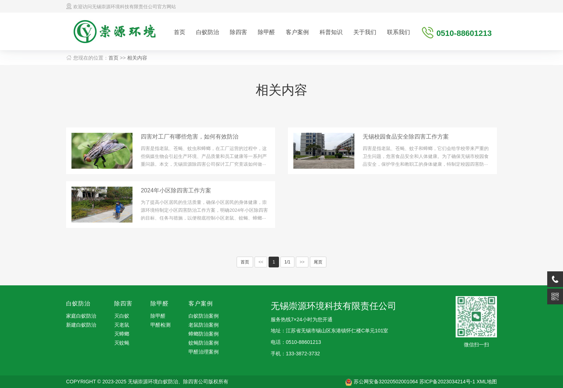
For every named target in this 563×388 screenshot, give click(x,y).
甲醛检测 (160, 325)
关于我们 (364, 32)
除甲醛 (266, 32)
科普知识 (331, 32)
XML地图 (486, 381)
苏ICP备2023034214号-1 (447, 381)
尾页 (318, 262)
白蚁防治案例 (204, 316)
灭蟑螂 (121, 334)
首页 (179, 32)
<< (261, 262)
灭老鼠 (121, 325)
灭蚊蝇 (121, 343)
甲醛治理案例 (204, 352)
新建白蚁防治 (81, 325)
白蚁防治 (207, 32)
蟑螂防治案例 (204, 334)
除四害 (238, 32)
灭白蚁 (121, 316)
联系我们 (398, 32)
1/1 (287, 262)
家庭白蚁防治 (81, 316)
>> (302, 262)
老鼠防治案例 (204, 325)
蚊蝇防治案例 (204, 343)
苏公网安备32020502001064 (386, 381)
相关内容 (137, 58)
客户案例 (297, 32)
